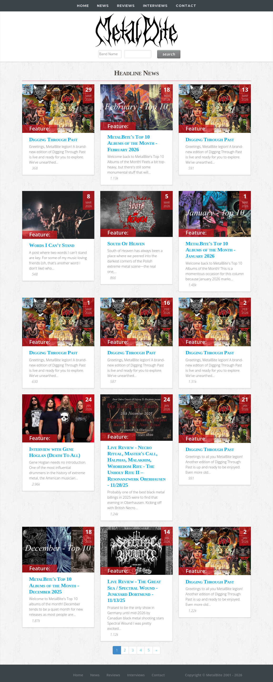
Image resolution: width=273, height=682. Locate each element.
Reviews (126, 6)
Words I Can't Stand (51, 245)
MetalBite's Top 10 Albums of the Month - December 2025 (54, 585)
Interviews (155, 6)
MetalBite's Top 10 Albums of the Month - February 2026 (132, 143)
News (103, 6)
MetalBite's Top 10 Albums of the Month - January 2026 (210, 250)
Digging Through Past (53, 139)
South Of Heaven (126, 243)
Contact (186, 6)
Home (83, 6)
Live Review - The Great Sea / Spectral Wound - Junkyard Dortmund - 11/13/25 (134, 590)
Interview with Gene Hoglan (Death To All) (54, 452)
